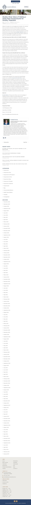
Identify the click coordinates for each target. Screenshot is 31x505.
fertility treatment (20, 32)
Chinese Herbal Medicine (6, 467)
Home (3, 460)
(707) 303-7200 (15, 3)
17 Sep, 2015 (6, 22)
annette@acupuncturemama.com (10, 477)
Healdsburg (5, 483)
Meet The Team (5, 462)
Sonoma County (5, 482)
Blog (14, 467)
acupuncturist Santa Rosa (17, 77)
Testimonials (15, 463)
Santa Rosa (5, 480)
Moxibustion (15, 460)
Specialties (15, 462)
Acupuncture (8, 23)
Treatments (4, 463)
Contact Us (15, 468)
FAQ (14, 465)
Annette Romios (5, 95)
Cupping (3, 468)
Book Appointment (15, 1)
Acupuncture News (14, 23)
